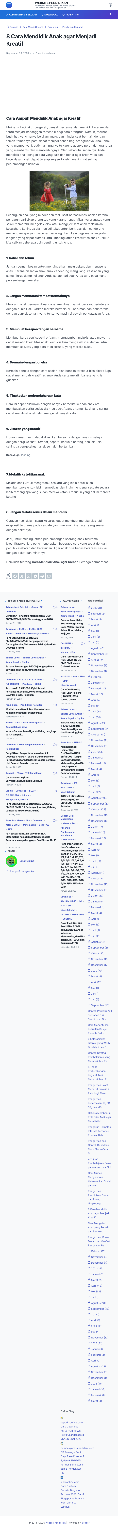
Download (11, 611)
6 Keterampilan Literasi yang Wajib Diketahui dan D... (100, 1040)
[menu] (9, 5)
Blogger (86, 1533)
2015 (95, 607)
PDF (65, 908)
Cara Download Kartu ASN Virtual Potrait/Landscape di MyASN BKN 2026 (72, 1442)
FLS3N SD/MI (13, 686)
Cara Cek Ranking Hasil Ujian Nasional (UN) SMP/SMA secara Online (71, 697)
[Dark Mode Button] (110, 5)
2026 (96, 1391)
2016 (96, 676)
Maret (95, 619)
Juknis (9, 632)
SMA (63, 683)
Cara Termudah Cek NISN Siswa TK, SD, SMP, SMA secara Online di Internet (72, 664)
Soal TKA (45, 825)
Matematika (30, 825)
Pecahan (65, 832)
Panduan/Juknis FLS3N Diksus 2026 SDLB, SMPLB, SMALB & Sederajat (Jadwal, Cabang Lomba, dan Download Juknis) (31, 808)
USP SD (79, 748)
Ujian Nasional (69, 688)
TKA (10, 829)
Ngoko (26, 665)
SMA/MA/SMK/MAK (17, 637)
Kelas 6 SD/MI (13, 825)
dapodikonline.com (72, 1429)
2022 (95, 1322)
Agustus (96, 647)
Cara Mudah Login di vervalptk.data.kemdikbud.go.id (24, 780)
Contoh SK (39, 607)
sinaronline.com (70, 1492)
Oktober (97, 659)
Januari (96, 682)
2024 (96, 1333)
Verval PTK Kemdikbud (31, 774)
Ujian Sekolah (68, 796)
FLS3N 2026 (37, 628)
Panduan (21, 632)
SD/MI (39, 686)
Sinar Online (27, 860)
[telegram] (35, 576)
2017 (96, 751)
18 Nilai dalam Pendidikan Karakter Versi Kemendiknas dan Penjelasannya (28, 713)
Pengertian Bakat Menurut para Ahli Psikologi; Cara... (99, 1086)
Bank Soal (66, 748)
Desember (98, 670)
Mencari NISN (68, 655)
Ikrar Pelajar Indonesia (32, 746)
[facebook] (15, 576)
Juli (94, 642)
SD (71, 908)
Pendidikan (12, 707)
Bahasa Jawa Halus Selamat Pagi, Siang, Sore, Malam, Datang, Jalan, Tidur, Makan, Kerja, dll (72, 631)
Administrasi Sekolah (18, 607)
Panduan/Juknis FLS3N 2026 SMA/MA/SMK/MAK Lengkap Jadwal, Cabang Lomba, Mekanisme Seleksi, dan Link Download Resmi (31, 646)
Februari (97, 613)
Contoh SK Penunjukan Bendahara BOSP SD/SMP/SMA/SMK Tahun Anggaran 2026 (29, 617)
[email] (49, 576)
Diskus (9, 791)
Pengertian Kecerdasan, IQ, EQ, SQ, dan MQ (100, 1100)
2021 (96, 1276)
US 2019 (65, 916)
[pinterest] (42, 576)
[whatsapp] (29, 576)
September (98, 653)
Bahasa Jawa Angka (34, 660)
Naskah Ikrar (13, 750)
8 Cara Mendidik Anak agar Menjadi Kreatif (99, 1221)
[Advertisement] (59, 82)
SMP (71, 683)
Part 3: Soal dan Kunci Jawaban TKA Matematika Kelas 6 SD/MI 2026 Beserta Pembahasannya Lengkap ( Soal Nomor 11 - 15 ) (31, 839)
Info (75, 679)
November (98, 665)
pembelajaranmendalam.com (78, 1459)
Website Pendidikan (52, 3)
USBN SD (65, 925)
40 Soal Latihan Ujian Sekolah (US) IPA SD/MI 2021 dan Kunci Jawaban (72, 805)
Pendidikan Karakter (32, 707)
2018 (96, 825)
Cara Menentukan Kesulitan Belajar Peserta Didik (99, 1026)
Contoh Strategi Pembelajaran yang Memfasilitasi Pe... (100, 1054)
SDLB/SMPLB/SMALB (17, 800)
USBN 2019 (67, 921)
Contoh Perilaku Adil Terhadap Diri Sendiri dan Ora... (99, 1012)
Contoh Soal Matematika (68, 822)
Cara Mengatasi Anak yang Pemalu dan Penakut (99, 1235)
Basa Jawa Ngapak (33, 724)
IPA (77, 787)
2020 (96, 968)
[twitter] (22, 576)
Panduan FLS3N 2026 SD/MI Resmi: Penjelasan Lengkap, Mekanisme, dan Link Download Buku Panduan (29, 694)
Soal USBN (66, 792)
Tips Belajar (69, 844)
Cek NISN (66, 646)
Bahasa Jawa (13, 660)
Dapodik (10, 774)
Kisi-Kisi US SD (69, 903)
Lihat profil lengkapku (21, 871)
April (95, 625)
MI (82, 903)
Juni (94, 636)
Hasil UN (65, 679)
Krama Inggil (13, 665)
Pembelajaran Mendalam (68, 838)
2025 (96, 1350)
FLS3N (23, 628)
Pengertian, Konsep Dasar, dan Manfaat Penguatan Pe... (100, 1249)
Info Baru (66, 651)
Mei (94, 630)
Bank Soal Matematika (18, 821)
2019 (96, 894)
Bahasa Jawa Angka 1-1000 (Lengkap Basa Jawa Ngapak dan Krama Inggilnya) (30, 671)
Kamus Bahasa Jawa (17, 729)
